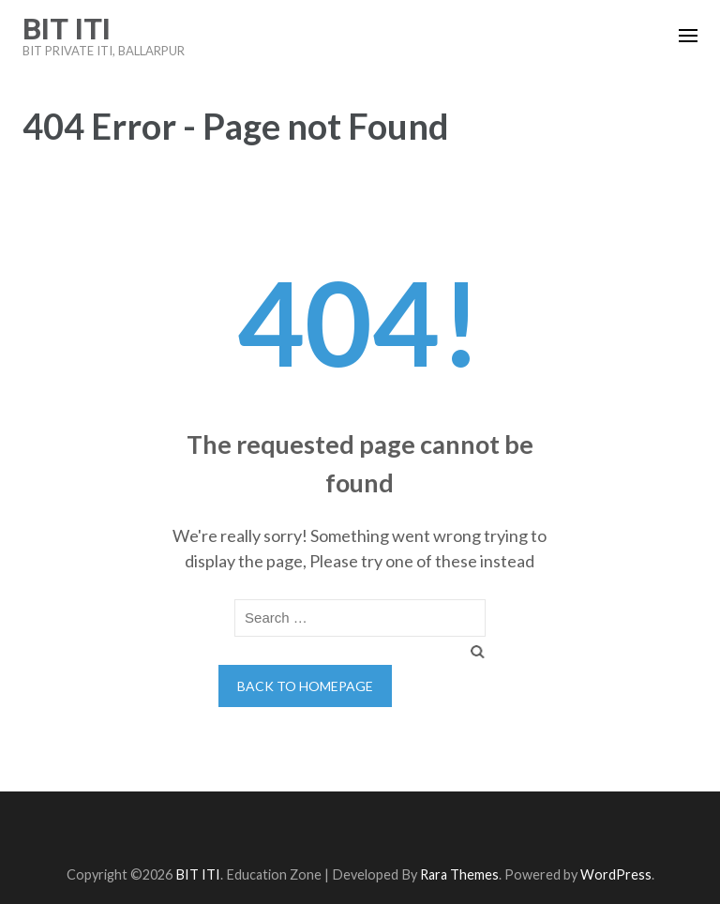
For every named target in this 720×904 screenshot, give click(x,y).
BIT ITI (66, 29)
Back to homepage (305, 686)
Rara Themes (459, 874)
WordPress (616, 874)
